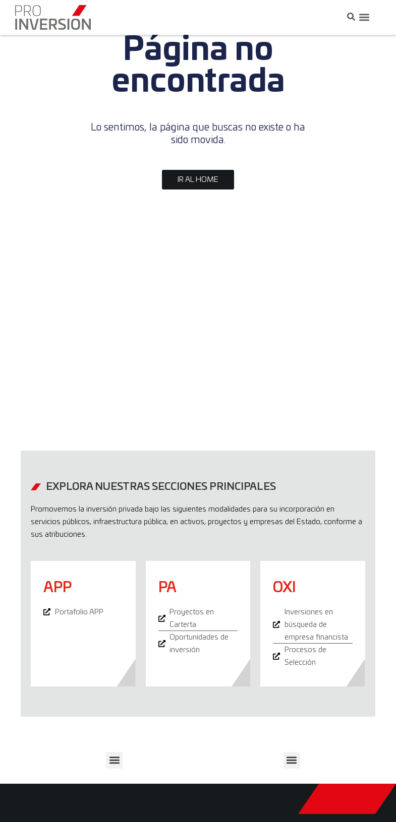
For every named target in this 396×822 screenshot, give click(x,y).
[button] (364, 17)
